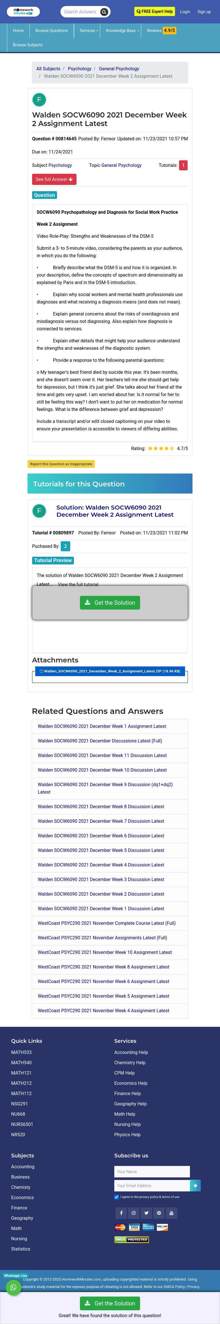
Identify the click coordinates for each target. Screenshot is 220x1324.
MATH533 (21, 1052)
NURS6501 (22, 1124)
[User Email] (152, 1185)
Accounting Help (131, 1052)
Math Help (124, 1114)
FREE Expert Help (155, 11)
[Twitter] (146, 1213)
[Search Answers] (80, 12)
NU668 (18, 1114)
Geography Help (130, 1104)
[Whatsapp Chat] (13, 1287)
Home (18, 30)
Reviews (161, 30)
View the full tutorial (78, 584)
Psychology (60, 165)
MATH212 (21, 1083)
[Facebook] (121, 1213)
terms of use (171, 1197)
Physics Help (127, 1134)
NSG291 (19, 1104)
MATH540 (21, 1062)
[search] (104, 12)
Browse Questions (52, 30)
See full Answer (54, 179)
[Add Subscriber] (195, 1185)
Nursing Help (127, 1124)
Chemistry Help (130, 1062)
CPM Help (124, 1073)
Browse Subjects (28, 45)
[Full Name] (152, 1171)
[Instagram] (134, 1213)
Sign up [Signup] (204, 11)
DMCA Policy (174, 1287)
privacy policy (149, 1197)
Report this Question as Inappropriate (61, 464)
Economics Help (131, 1083)
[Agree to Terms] (116, 1197)
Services (87, 30)
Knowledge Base (120, 30)
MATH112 (21, 1093)
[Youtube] (159, 1213)
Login (185, 11)
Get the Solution (110, 602)
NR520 (18, 1134)
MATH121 (21, 1073)
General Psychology (121, 165)
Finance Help (127, 1093)
